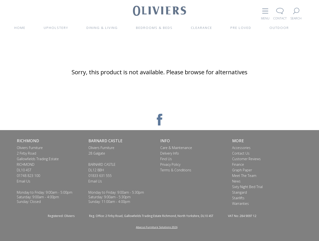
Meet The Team (244, 175)
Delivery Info (169, 153)
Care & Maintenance (176, 147)
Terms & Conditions (175, 170)
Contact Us (241, 153)
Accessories (241, 147)
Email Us (23, 181)
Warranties (240, 203)
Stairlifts (238, 198)
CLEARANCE (201, 27)
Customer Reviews (246, 159)
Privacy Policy (170, 164)
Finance (238, 164)
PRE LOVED (240, 27)
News (236, 181)
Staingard (239, 192)
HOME (19, 27)
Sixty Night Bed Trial (247, 186)
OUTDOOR (279, 27)
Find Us (166, 159)
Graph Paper (242, 170)
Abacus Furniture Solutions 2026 (156, 227)
